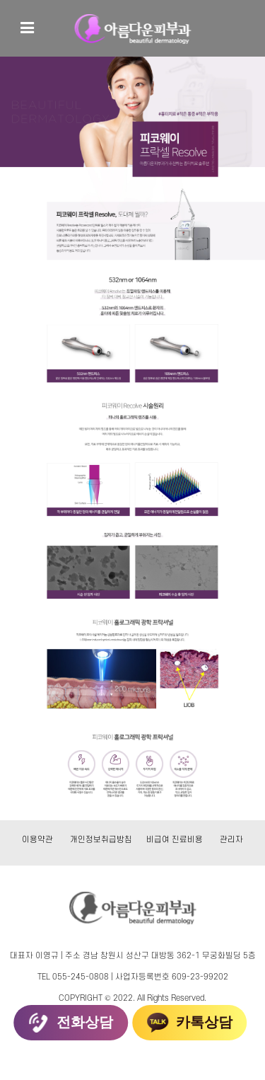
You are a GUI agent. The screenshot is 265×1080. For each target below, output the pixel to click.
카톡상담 (190, 1022)
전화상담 (70, 1022)
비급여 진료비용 (174, 839)
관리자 (231, 839)
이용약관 (37, 839)
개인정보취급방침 (101, 839)
